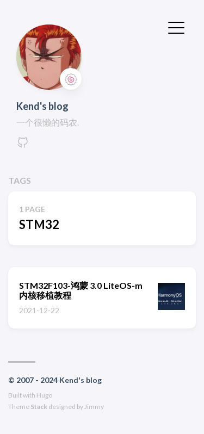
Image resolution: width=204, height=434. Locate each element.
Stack (38, 406)
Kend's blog (42, 106)
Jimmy (94, 406)
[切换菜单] (176, 26)
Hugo (44, 395)
